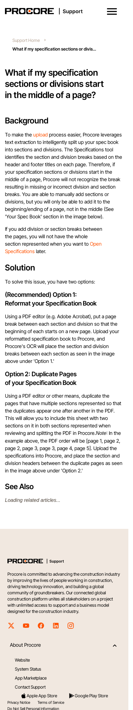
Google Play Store (88, 696)
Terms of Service (51, 702)
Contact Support (30, 687)
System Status (28, 669)
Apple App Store (38, 696)
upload (40, 135)
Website (22, 660)
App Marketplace (31, 678)
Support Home (26, 40)
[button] (111, 11)
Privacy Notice (18, 702)
